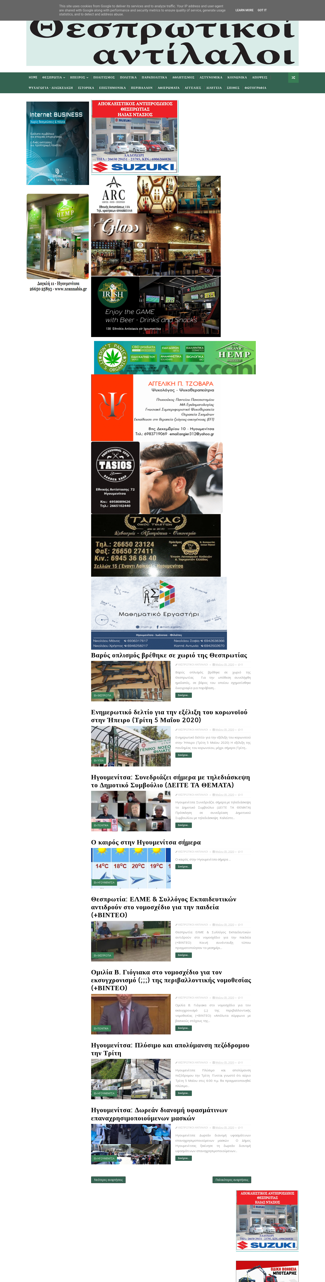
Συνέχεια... (165, 695)
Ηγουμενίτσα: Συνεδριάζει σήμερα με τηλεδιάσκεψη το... (266, 599)
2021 (238, 460)
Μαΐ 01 (247, 645)
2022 (238, 455)
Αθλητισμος (189, 76)
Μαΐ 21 (247, 527)
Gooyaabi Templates (115, 1276)
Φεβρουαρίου (248, 657)
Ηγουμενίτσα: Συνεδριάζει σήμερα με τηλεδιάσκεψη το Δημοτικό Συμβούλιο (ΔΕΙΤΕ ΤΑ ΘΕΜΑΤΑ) (155, 785)
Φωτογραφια (261, 87)
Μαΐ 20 (247, 531)
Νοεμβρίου (246, 472)
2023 (238, 451)
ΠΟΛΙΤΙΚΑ (108, 833)
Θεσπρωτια (58, 76)
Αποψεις (265, 76)
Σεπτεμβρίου (247, 481)
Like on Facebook (153, 1226)
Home (38, 76)
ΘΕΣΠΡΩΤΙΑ (110, 695)
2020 (238, 464)
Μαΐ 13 (247, 557)
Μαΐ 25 (247, 519)
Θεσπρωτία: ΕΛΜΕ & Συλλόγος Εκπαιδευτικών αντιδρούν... (262, 611)
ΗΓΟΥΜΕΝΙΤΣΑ (111, 890)
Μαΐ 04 (247, 641)
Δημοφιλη (261, 420)
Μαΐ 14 (247, 553)
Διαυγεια (219, 87)
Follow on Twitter (153, 1214)
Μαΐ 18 (247, 540)
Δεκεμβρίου (247, 468)
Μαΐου (243, 497)
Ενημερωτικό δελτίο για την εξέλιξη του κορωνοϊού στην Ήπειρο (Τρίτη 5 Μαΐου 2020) (158, 716)
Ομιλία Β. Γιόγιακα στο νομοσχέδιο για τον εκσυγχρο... (265, 619)
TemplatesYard (67, 1276)
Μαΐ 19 (247, 536)
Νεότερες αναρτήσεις (114, 1176)
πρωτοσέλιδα (255, 409)
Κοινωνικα (243, 76)
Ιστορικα (92, 87)
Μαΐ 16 (247, 544)
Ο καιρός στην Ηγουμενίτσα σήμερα (152, 850)
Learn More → (68, 1224)
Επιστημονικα (118, 87)
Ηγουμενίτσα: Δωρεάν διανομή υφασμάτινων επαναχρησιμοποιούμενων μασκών (157, 1109)
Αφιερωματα (174, 87)
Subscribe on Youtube (153, 1239)
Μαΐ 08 (247, 565)
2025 (238, 442)
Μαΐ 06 (247, 574)
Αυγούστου (246, 485)
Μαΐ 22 (247, 523)
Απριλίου (245, 649)
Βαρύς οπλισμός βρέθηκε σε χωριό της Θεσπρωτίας (155, 652)
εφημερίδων (272, 409)
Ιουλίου (244, 489)
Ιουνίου (244, 493)
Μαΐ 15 (247, 548)
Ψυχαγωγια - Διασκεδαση (56, 87)
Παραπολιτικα (160, 76)
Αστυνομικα (216, 76)
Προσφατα (241, 420)
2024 (238, 447)
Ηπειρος (83, 76)
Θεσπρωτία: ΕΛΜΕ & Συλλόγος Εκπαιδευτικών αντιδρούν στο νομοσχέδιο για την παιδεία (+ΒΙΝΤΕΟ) (160, 911)
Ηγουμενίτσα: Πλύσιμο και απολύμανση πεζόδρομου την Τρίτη (157, 1044)
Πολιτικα (134, 76)
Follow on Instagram (153, 1251)
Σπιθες (238, 87)
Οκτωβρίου (246, 476)
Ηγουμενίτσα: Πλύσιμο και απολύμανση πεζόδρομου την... (264, 627)
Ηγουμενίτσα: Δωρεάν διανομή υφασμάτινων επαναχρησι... (262, 634)
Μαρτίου (244, 653)
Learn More (245, 10)
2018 (238, 670)
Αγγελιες (198, 87)
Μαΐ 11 (247, 561)
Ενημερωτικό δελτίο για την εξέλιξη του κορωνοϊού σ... (265, 591)
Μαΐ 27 (247, 510)
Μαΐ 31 (247, 502)
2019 (238, 666)
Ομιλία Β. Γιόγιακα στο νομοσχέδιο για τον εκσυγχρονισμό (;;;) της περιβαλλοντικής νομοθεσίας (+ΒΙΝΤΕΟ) (162, 979)
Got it (262, 10)
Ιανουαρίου (246, 662)
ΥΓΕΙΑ (106, 764)
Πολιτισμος (110, 76)
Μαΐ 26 (247, 514)
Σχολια (282, 420)
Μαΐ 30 (247, 506)
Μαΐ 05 (247, 578)
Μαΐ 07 (247, 569)
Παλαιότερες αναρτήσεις (207, 1176)
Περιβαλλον (147, 87)
